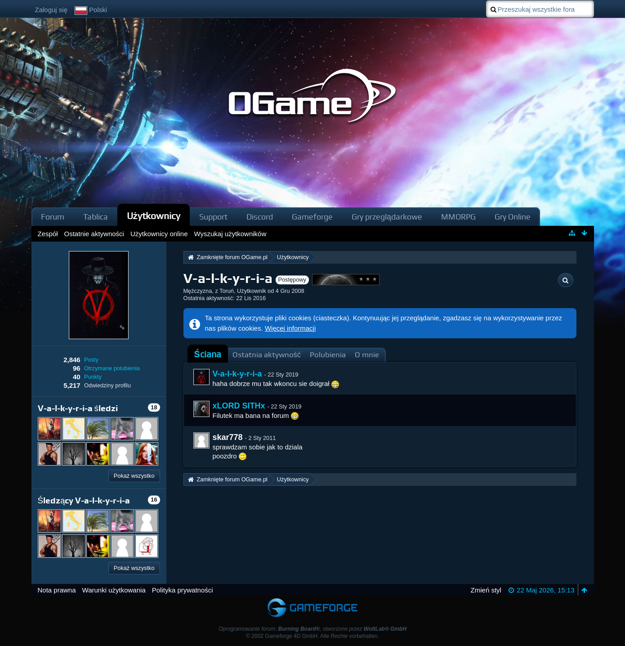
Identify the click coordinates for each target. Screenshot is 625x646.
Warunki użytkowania (114, 590)
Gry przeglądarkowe (387, 216)
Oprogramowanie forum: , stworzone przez (312, 629)
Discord (259, 216)
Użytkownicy (154, 215)
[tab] (208, 354)
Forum (52, 216)
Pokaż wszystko (134, 475)
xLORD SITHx (239, 405)
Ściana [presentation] (207, 354)
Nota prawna (57, 590)
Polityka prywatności (182, 590)
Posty (91, 359)
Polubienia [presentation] (328, 354)
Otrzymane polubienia (112, 368)
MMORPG (458, 216)
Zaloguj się (51, 9)
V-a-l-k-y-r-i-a (237, 373)
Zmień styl (486, 590)
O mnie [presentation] (367, 354)
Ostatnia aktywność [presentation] (266, 354)
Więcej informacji (290, 328)
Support (213, 216)
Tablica (95, 216)
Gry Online (513, 216)
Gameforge (312, 216)
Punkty (93, 376)
